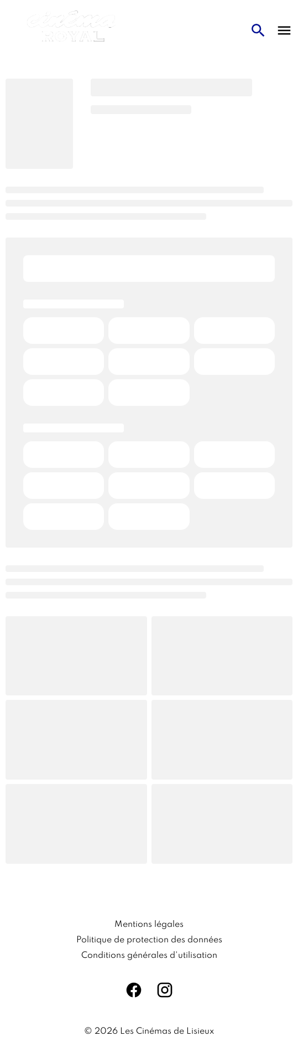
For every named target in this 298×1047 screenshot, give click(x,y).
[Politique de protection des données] (149, 940)
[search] (258, 30)
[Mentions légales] (149, 924)
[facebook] (134, 990)
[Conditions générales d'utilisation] (149, 955)
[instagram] (165, 990)
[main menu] (284, 30)
